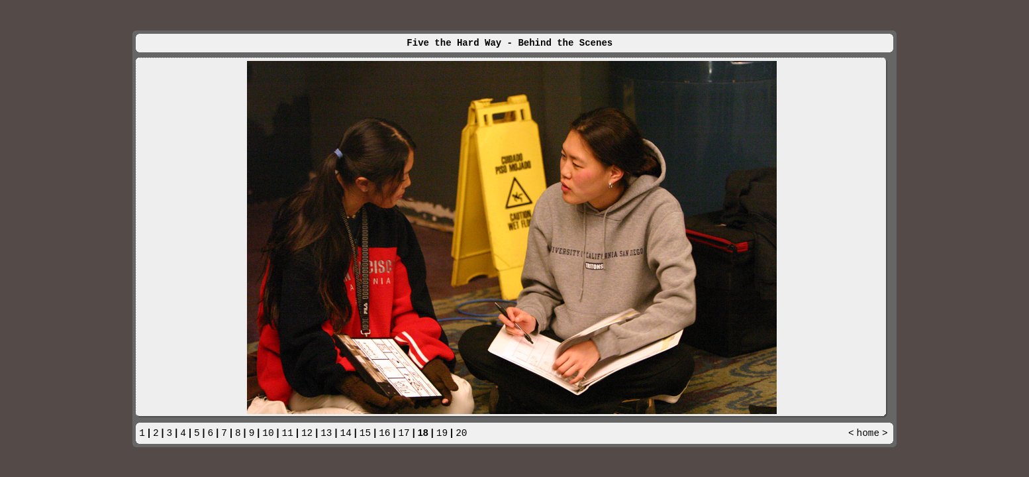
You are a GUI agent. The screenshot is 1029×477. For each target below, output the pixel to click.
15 (365, 433)
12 (307, 433)
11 (287, 433)
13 (326, 433)
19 (442, 433)
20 (461, 433)
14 (346, 433)
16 (384, 433)
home (868, 433)
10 (267, 433)
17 (403, 433)
